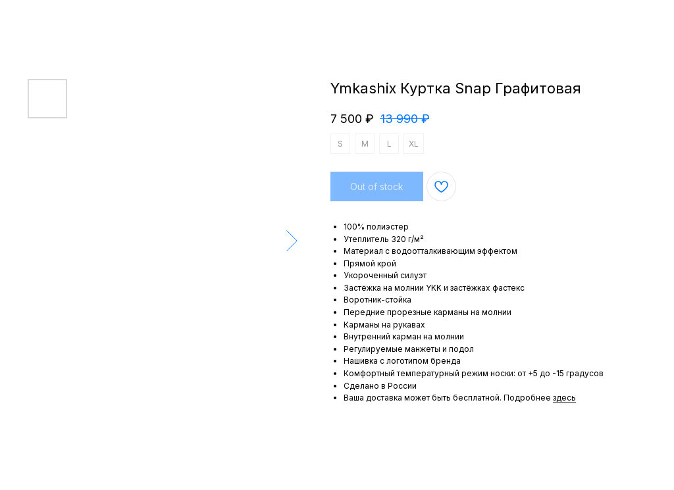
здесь (564, 398)
